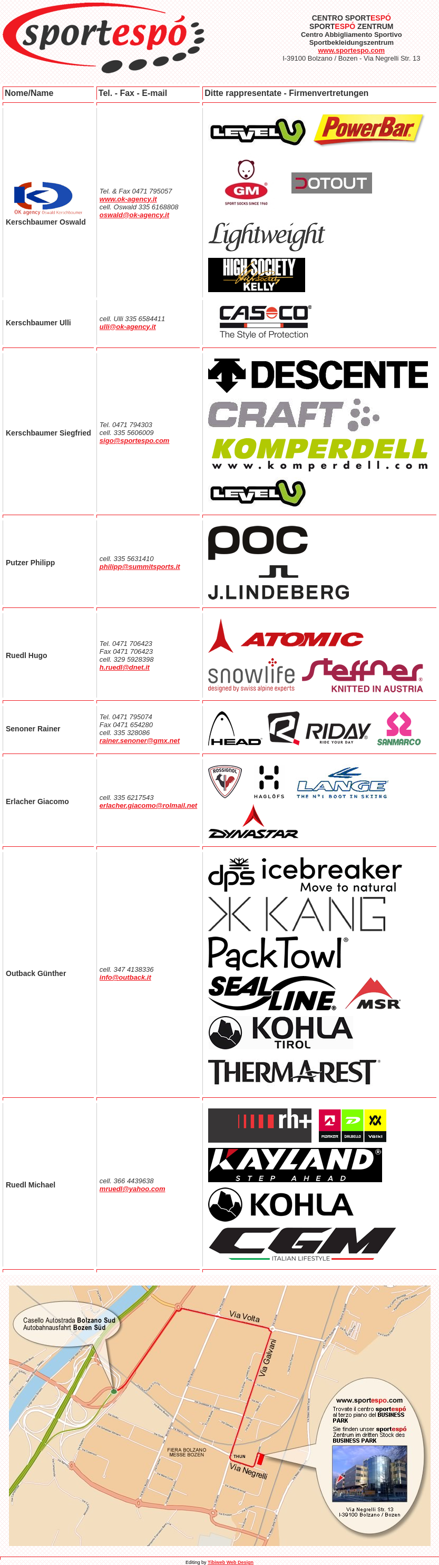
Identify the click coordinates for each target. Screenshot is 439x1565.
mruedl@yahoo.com (132, 1189)
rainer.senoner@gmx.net (140, 741)
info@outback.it (125, 977)
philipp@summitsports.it (140, 567)
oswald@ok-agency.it (134, 215)
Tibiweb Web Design (230, 1562)
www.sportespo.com (351, 50)
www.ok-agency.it (128, 199)
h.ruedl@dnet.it (125, 667)
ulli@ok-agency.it (128, 327)
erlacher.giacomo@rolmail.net (148, 805)
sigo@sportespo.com (135, 441)
